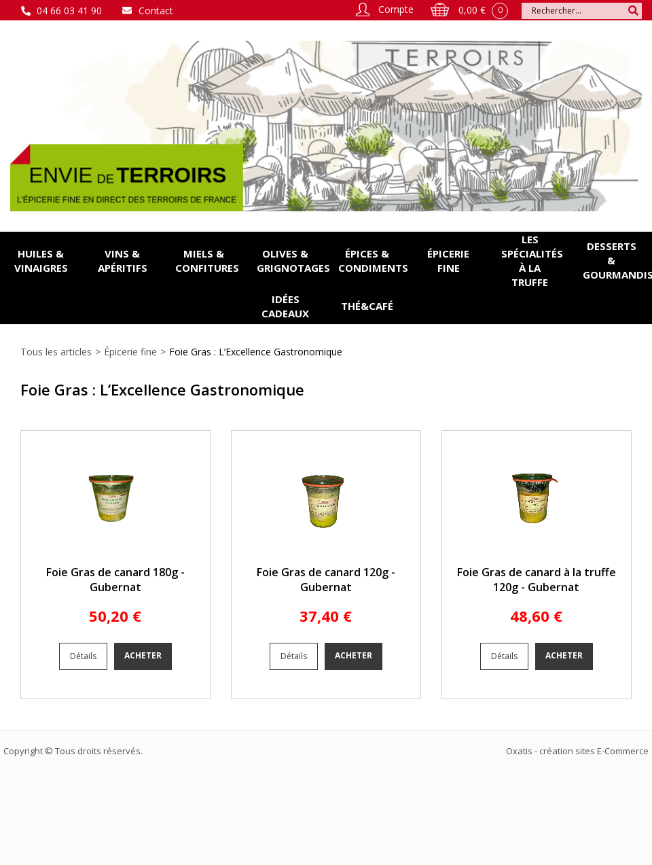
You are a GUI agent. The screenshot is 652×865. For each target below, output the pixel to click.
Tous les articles (56, 351)
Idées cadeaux (285, 306)
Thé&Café (367, 306)
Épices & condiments (373, 261)
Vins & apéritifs (122, 261)
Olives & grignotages (291, 261)
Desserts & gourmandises (617, 260)
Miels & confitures (207, 261)
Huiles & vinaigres (41, 261)
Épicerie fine (448, 261)
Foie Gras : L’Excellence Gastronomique (255, 351)
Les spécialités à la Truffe (532, 260)
